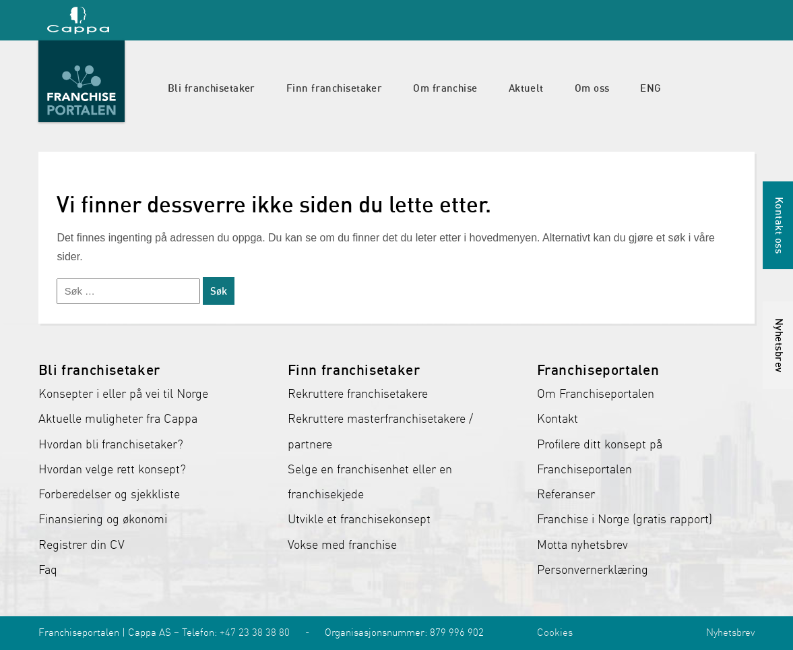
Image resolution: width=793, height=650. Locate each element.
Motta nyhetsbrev (582, 544)
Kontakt (557, 418)
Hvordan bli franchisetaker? (110, 444)
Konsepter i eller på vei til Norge (123, 393)
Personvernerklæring (592, 569)
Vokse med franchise (342, 544)
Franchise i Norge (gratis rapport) (624, 519)
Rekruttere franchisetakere (358, 393)
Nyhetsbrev (730, 632)
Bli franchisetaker (211, 88)
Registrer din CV (81, 544)
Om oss (592, 88)
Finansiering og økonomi (102, 519)
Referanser (566, 494)
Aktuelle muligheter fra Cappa (117, 418)
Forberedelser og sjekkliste (109, 494)
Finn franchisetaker (334, 88)
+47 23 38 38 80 (255, 632)
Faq (47, 569)
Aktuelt (526, 88)
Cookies (555, 632)
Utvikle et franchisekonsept (359, 519)
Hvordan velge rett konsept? (112, 469)
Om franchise (445, 88)
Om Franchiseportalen (595, 393)
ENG (650, 88)
